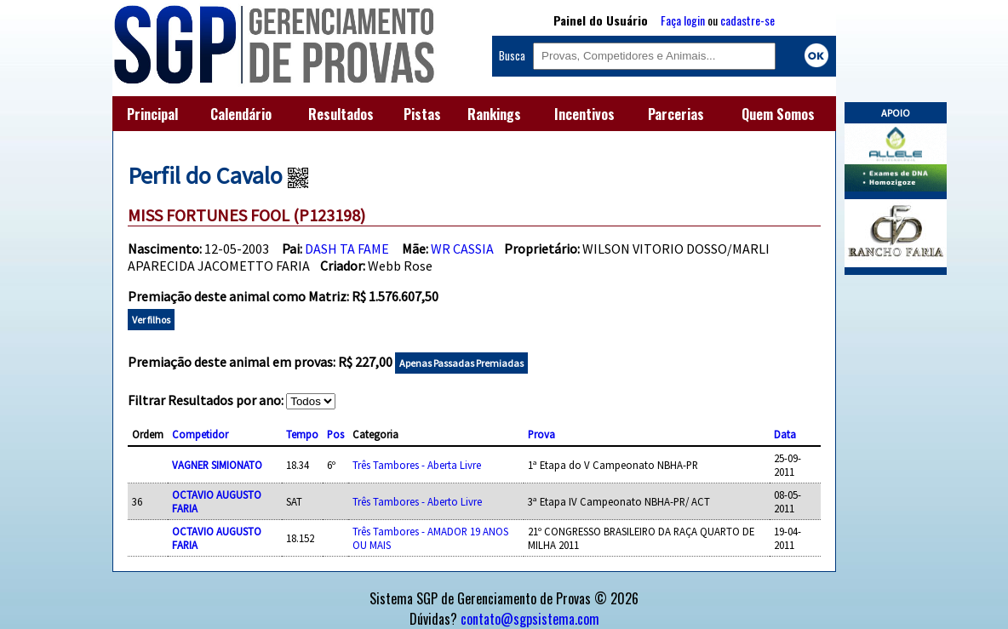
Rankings (494, 114)
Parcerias (676, 114)
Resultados (341, 114)
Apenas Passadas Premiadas (461, 363)
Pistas (422, 114)
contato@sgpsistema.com (530, 619)
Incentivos (584, 114)
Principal (152, 114)
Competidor (200, 434)
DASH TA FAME (347, 248)
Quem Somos (778, 114)
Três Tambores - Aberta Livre (416, 465)
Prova (541, 434)
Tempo (302, 434)
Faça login (683, 20)
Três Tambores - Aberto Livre (417, 501)
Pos (335, 434)
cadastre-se (747, 20)
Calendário (241, 114)
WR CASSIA (462, 248)
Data (785, 434)
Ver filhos (151, 319)
